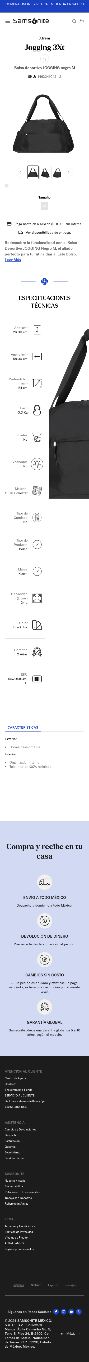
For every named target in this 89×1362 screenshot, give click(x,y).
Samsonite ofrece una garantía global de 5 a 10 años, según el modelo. (44, 1032)
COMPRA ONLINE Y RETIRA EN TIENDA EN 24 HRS (44, 4)
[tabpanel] (44, 775)
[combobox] (70, 1333)
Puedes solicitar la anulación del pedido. (44, 944)
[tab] (23, 727)
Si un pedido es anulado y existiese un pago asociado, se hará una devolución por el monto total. (44, 987)
